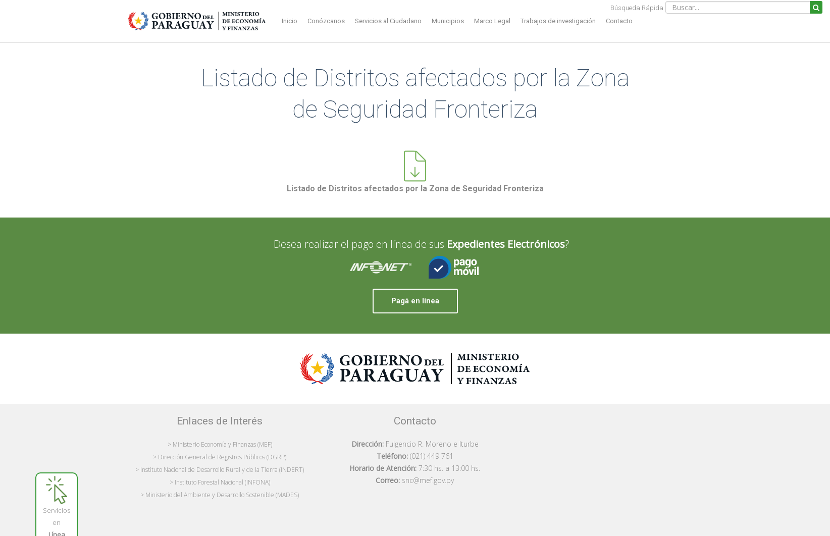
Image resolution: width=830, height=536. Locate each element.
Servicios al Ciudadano (388, 21)
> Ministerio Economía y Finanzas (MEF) (220, 444)
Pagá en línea (415, 300)
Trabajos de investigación (558, 21)
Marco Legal (492, 21)
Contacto (619, 21)
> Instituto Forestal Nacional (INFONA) (220, 482)
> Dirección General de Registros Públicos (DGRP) (219, 457)
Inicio (289, 21)
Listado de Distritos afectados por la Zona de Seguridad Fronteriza (415, 188)
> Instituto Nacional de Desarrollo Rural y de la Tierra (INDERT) (219, 469)
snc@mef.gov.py (428, 480)
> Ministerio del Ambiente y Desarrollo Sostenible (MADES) (219, 495)
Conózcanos (326, 21)
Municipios (448, 21)
